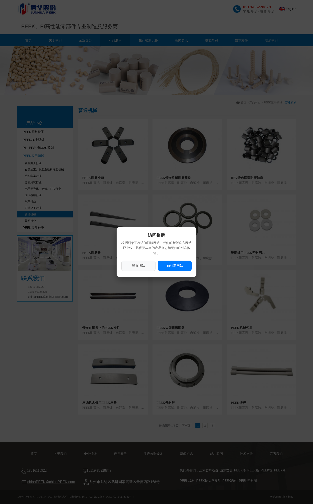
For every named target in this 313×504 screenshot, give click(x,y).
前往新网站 (175, 265)
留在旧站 (138, 265)
